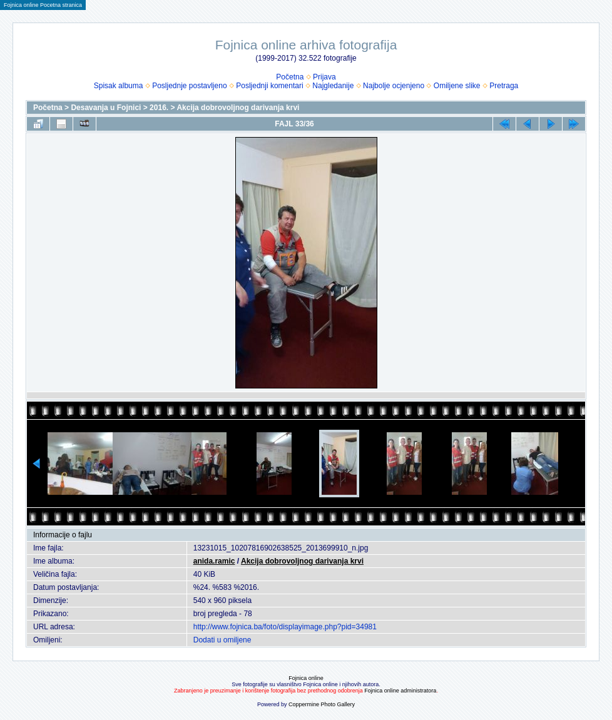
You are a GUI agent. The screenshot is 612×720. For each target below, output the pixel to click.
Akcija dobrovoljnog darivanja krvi (237, 107)
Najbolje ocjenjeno (393, 85)
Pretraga (503, 85)
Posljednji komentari (269, 85)
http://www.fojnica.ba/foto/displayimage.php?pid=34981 (285, 626)
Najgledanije (333, 85)
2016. (159, 107)
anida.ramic (214, 561)
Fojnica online (306, 678)
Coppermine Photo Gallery (321, 704)
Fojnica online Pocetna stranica (43, 5)
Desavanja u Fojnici (106, 107)
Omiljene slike (457, 85)
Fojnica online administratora (400, 690)
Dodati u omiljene (222, 640)
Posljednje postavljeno (189, 85)
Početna (289, 77)
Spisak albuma (118, 85)
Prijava (324, 77)
